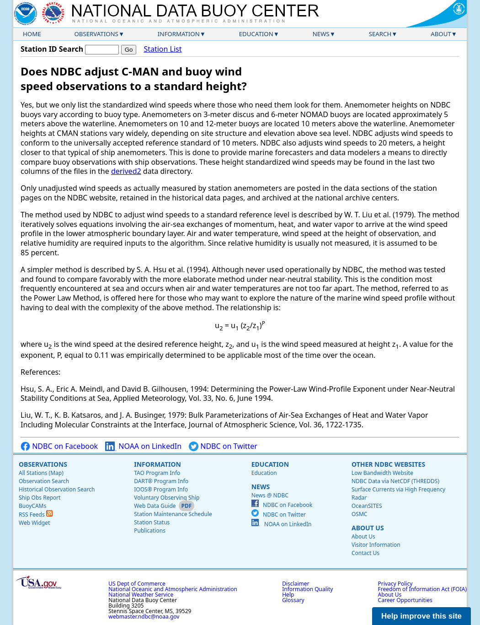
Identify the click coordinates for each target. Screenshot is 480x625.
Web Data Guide (155, 506)
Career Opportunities (405, 600)
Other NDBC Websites (388, 464)
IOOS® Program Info (161, 489)
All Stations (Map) (41, 473)
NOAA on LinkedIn (143, 446)
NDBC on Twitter (223, 446)
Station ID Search (52, 49)
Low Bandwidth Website (382, 473)
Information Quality (307, 589)
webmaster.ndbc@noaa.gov (143, 616)
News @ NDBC (269, 495)
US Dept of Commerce (136, 583)
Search (380, 34)
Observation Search (44, 481)
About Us (368, 527)
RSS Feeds (36, 514)
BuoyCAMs (32, 506)
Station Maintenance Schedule (173, 514)
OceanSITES (367, 506)
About (441, 34)
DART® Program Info (161, 481)
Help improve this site (421, 616)
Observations (96, 34)
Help (288, 594)
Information (179, 34)
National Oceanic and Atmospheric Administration (172, 589)
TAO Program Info (157, 473)
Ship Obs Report (39, 497)
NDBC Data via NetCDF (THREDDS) (395, 481)
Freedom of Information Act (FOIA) (422, 589)
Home (32, 34)
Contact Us (365, 553)
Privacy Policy (395, 583)
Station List (162, 49)
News (321, 34)
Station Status (152, 522)
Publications (149, 530)
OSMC (359, 514)
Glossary (293, 600)
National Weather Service (140, 594)
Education (256, 34)
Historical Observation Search (57, 489)
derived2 (126, 171)
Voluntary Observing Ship (166, 497)
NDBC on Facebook (59, 446)
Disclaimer (295, 583)
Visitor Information (376, 545)
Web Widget (34, 523)
